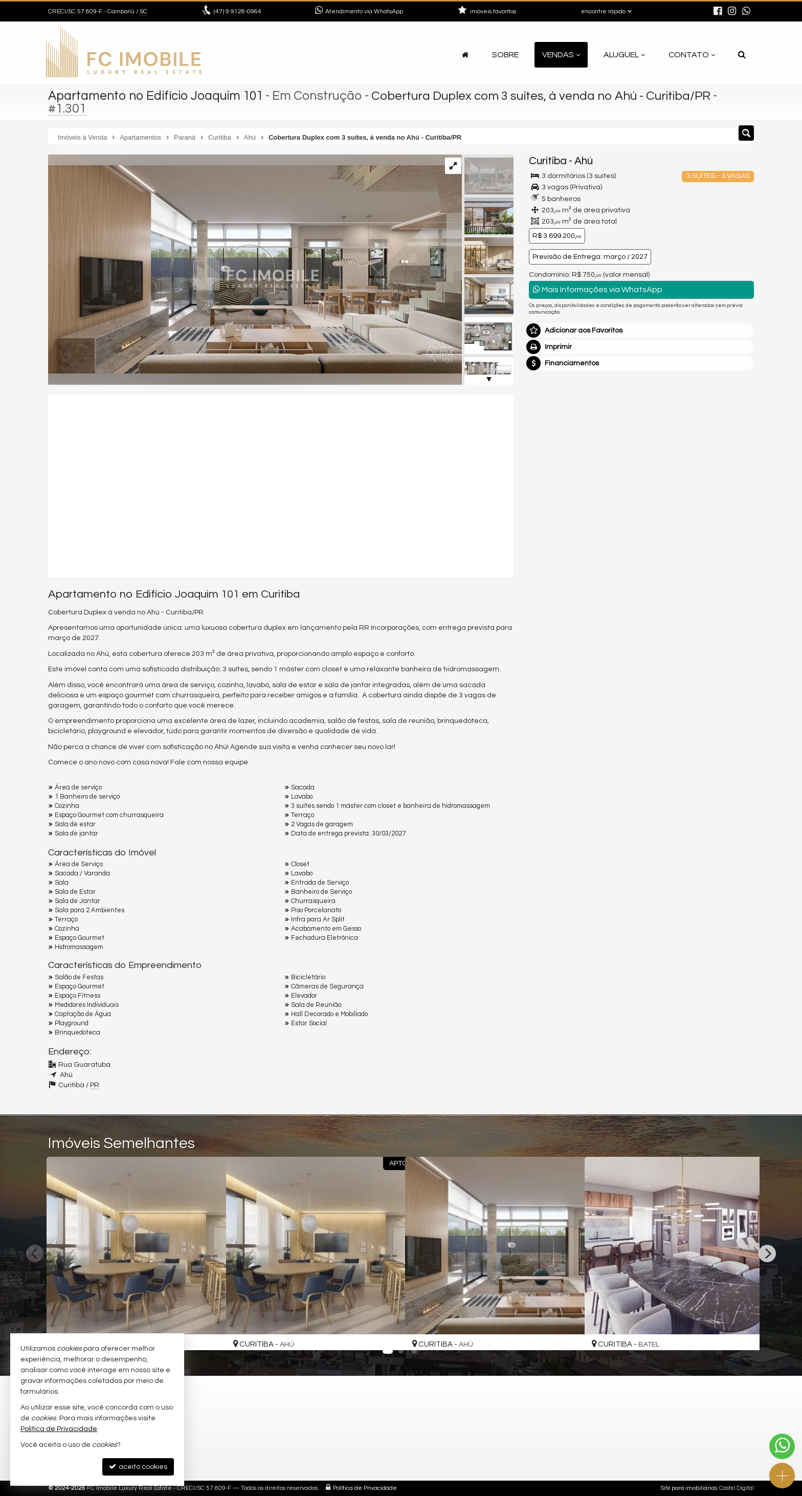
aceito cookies (138, 1466)
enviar (727, 692)
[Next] (767, 1253)
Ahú (583, 161)
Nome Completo (561, 585)
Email (543, 620)
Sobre (505, 55)
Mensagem (553, 529)
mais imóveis (684, 464)
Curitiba (548, 161)
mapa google (261, 1447)
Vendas (561, 55)
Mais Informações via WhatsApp (597, 289)
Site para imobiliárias (689, 1488)
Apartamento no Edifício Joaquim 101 (158, 95)
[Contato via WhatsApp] (782, 1446)
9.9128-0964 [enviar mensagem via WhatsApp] (237, 11)
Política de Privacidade (365, 1488)
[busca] (741, 55)
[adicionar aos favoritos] (207, 1332)
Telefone (548, 655)
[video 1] (281, 484)
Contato (692, 55)
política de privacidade (665, 701)
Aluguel (624, 55)
